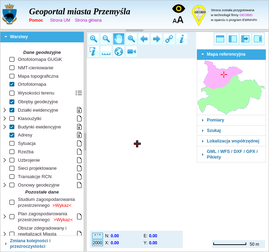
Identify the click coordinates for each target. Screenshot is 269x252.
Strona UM (60, 20)
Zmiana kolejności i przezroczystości (30, 243)
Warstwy (19, 36)
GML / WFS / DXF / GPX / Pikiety (232, 154)
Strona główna (88, 20)
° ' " (97, 235)
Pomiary (215, 120)
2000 (97, 242)
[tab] (42, 37)
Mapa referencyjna (226, 54)
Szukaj (214, 130)
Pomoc (36, 20)
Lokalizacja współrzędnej (233, 141)
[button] (93, 38)
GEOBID (246, 15)
